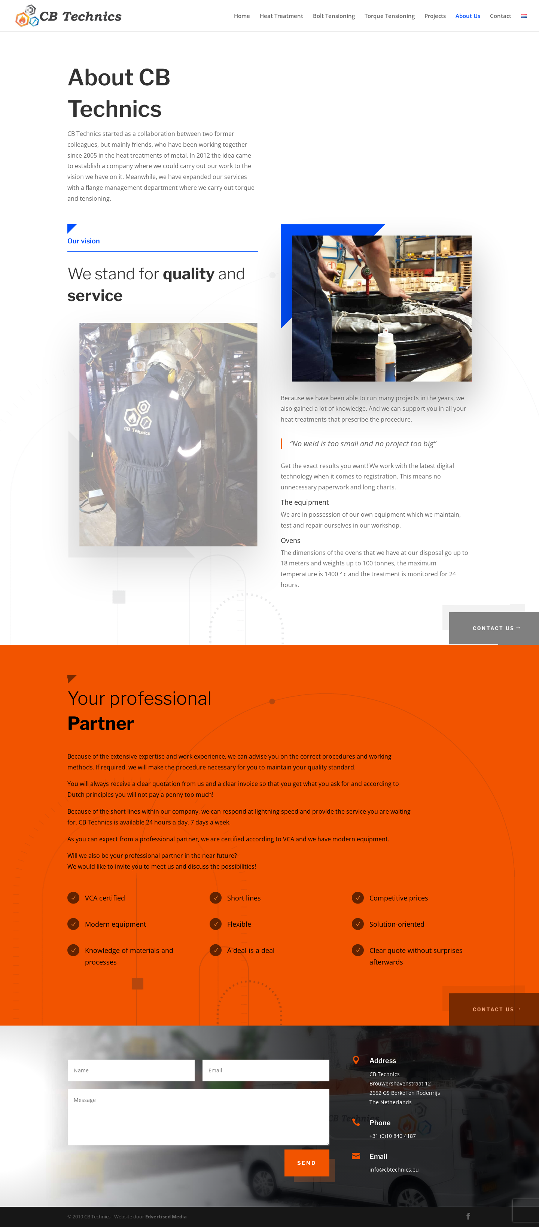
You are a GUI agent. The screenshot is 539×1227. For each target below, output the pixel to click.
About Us (468, 16)
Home (242, 16)
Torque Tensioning (390, 16)
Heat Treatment (281, 16)
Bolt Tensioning (334, 16)
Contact (500, 16)
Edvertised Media (166, 1216)
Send (307, 1163)
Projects (435, 16)
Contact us (503, 628)
